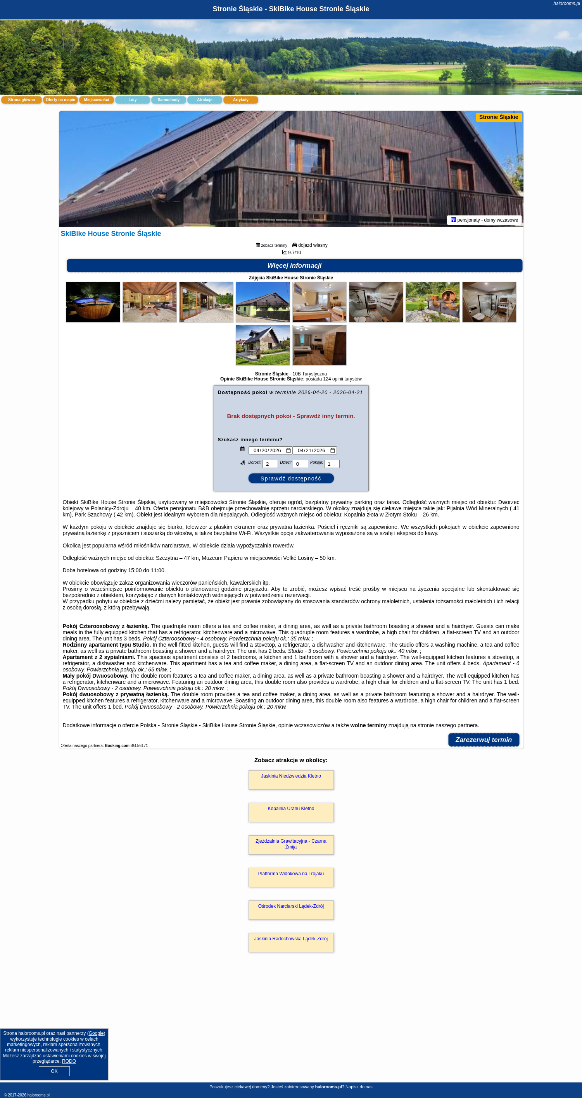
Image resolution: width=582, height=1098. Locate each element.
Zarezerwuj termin (484, 739)
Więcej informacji (295, 265)
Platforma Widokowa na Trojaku (291, 873)
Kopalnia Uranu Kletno (291, 808)
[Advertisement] (291, 1025)
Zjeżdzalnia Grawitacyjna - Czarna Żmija (291, 843)
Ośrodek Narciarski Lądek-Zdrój (291, 906)
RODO (69, 1061)
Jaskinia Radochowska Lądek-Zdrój (291, 938)
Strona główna (21, 100)
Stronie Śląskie (498, 117)
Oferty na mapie (60, 100)
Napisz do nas (359, 1086)
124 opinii (333, 379)
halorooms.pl (566, 3)
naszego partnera (456, 725)
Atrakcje (204, 100)
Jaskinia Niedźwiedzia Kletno (291, 776)
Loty (132, 100)
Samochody (169, 100)
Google (96, 1033)
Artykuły (241, 100)
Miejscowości (96, 100)
